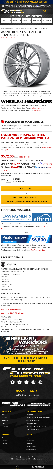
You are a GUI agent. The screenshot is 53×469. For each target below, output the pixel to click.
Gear (3, 423)
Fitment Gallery (31, 446)
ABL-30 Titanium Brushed (23, 28)
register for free (36, 108)
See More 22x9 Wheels (11, 310)
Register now (47, 147)
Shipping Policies (31, 423)
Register (29, 438)
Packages (5, 420)
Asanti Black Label (7, 28)
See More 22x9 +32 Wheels (12, 313)
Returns (34, 457)
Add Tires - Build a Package (26, 200)
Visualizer (29, 443)
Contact (4, 441)
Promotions (30, 441)
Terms (17, 457)
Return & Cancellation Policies (36, 426)
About (4, 438)
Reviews (4, 443)
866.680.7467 (26, 391)
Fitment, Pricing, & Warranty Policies (38, 417)
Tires (3, 414)
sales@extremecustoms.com (26, 395)
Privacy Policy (26, 457)
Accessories (5, 426)
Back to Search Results (8, 38)
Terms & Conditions (32, 429)
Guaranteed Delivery (33, 420)
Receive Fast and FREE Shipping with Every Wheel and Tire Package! (26, 359)
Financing (29, 414)
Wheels (4, 417)
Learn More (37, 110)
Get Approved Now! (38, 250)
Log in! (5, 150)
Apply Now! (47, 164)
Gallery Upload (31, 449)
